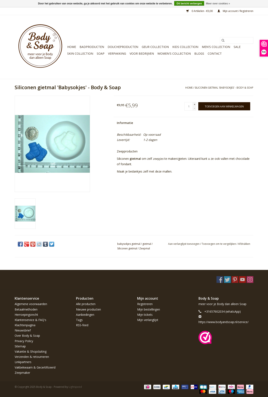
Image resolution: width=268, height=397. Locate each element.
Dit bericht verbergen (189, 3)
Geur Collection (155, 47)
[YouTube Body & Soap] (242, 279)
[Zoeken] (236, 40)
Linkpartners (23, 362)
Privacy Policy (24, 341)
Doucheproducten (123, 47)
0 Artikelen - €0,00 (199, 11)
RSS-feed (82, 325)
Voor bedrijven (142, 53)
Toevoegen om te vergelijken (219, 244)
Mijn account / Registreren (235, 11)
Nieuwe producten (88, 309)
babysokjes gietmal (128, 244)
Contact (215, 53)
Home (71, 47)
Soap (100, 53)
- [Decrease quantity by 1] (194, 108)
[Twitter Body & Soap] (227, 279)
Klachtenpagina (25, 325)
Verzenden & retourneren (32, 357)
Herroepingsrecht (26, 315)
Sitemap (20, 346)
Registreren (145, 304)
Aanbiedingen (85, 315)
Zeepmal (144, 248)
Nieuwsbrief (23, 330)
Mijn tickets (145, 315)
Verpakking (117, 53)
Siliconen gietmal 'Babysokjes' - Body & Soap (224, 87)
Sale (237, 47)
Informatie (125, 123)
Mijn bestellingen (148, 309)
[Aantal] (188, 106)
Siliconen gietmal (127, 248)
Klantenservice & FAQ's (30, 320)
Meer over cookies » (218, 3)
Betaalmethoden (26, 309)
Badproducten (92, 47)
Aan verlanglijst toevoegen (184, 244)
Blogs (199, 53)
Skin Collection (80, 53)
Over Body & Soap (27, 336)
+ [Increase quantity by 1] (194, 104)
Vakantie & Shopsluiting (30, 351)
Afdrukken (244, 244)
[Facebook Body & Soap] (219, 279)
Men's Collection (216, 47)
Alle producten (85, 304)
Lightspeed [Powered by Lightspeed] (75, 387)
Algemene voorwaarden (31, 304)
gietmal (146, 244)
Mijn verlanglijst (147, 320)
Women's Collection (174, 53)
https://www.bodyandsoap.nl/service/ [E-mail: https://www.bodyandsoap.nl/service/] (223, 322)
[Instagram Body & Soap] (250, 279)
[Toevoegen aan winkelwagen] (224, 106)
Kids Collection (185, 47)
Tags (79, 320)
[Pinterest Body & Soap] (235, 279)
